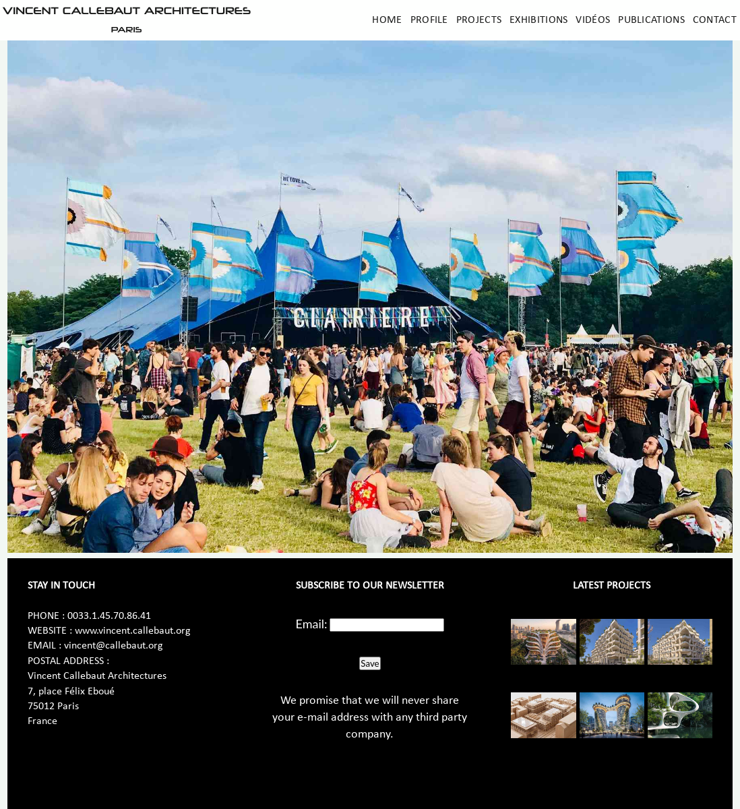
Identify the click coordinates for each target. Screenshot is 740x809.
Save (370, 663)
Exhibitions (538, 20)
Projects (478, 20)
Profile (429, 20)
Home (387, 20)
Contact (715, 20)
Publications (651, 20)
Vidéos (593, 20)
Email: (312, 623)
